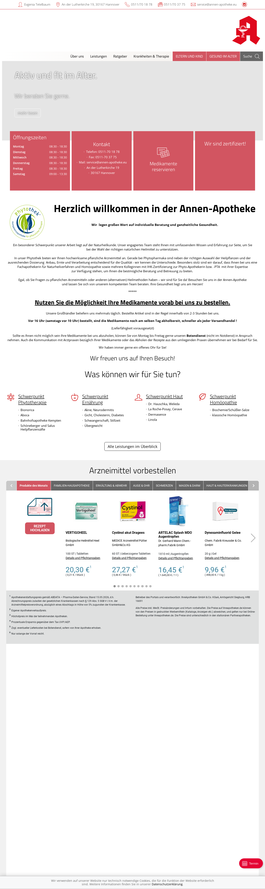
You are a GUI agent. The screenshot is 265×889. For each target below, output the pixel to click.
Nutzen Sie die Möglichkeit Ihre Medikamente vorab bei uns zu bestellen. (132, 302)
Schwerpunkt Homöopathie (223, 399)
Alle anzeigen (21, 772)
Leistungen (98, 56)
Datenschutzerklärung (167, 884)
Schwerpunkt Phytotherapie (32, 399)
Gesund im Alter (223, 56)
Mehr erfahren (197, 781)
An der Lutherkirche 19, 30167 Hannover (90, 4)
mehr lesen (30, 112)
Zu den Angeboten (132, 770)
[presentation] (7, 101)
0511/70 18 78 (141, 4)
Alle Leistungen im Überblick (132, 446)
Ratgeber (120, 56)
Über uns (77, 56)
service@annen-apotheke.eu (217, 4)
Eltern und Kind (189, 56)
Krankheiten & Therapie (151, 56)
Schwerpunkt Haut (164, 396)
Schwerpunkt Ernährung (95, 399)
